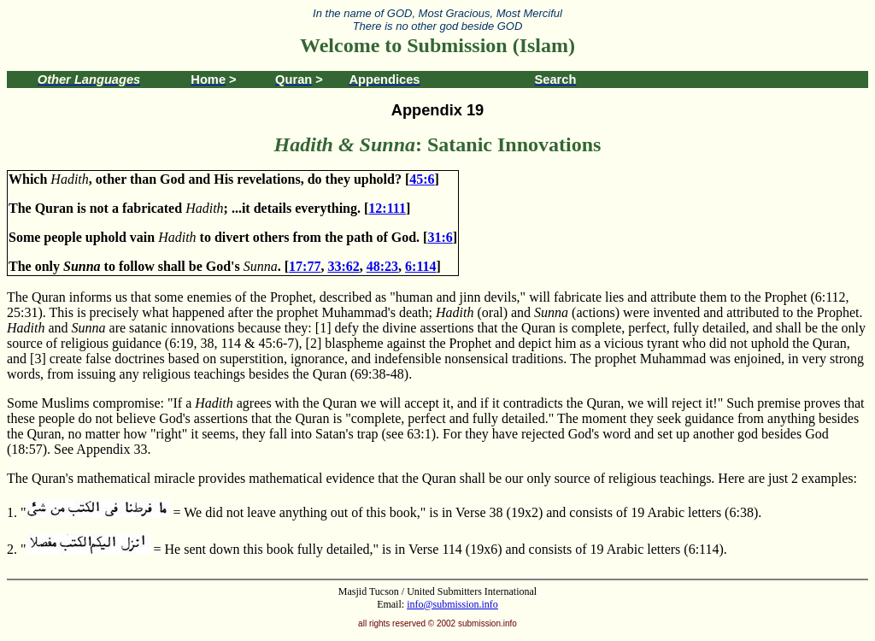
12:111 (387, 208)
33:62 (343, 266)
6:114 (420, 266)
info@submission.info (452, 604)
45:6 (421, 179)
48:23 (382, 266)
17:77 (304, 266)
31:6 (439, 237)
